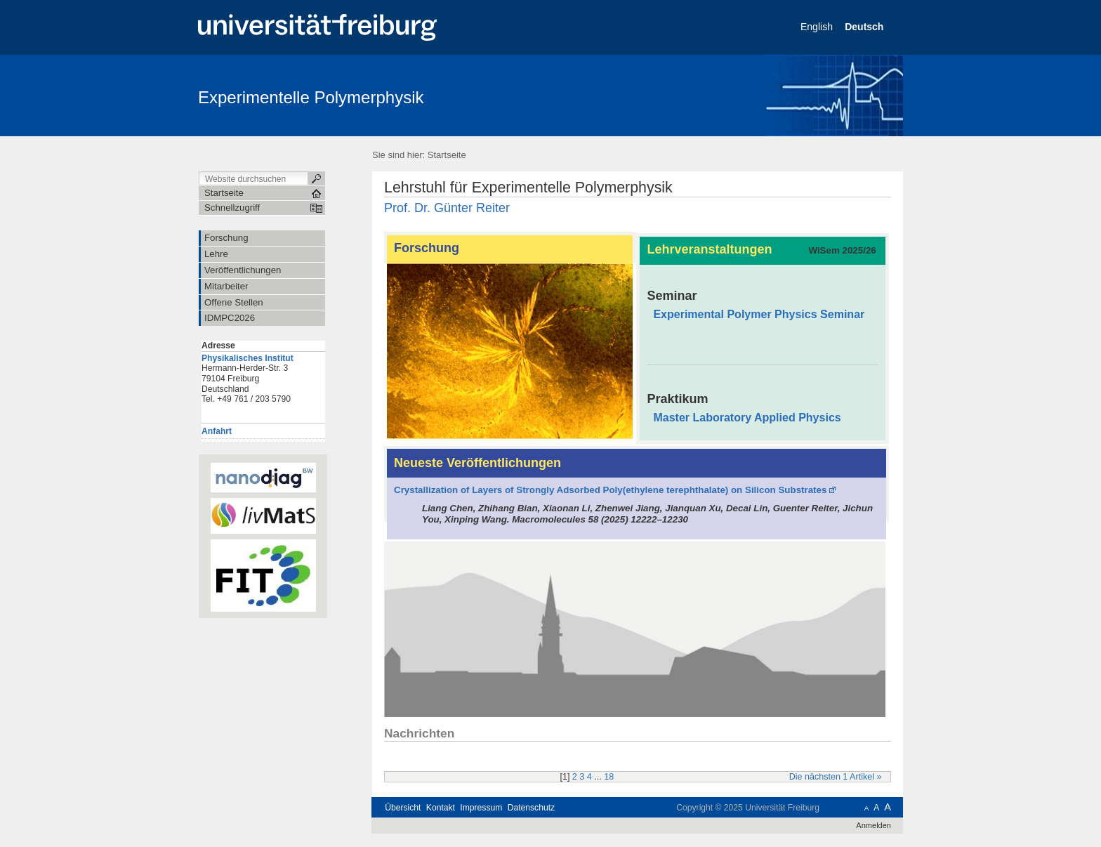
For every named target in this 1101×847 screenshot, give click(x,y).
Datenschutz (531, 808)
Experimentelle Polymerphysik (310, 97)
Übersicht (403, 808)
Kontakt (440, 808)
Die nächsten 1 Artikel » (835, 777)
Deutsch (865, 26)
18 (609, 777)
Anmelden (873, 825)
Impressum (481, 808)
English (818, 26)
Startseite (447, 155)
